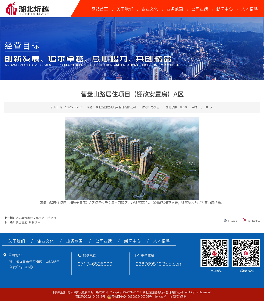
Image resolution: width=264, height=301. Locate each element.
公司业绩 (199, 9)
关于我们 (125, 9)
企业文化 (149, 9)
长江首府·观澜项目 (28, 222)
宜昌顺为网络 (178, 297)
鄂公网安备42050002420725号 (129, 297)
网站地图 (59, 292)
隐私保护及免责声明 (80, 292)
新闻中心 (224, 9)
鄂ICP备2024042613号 (90, 297)
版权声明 (102, 292)
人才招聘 (249, 9)
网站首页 (100, 9)
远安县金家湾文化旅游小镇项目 (36, 218)
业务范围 (174, 9)
